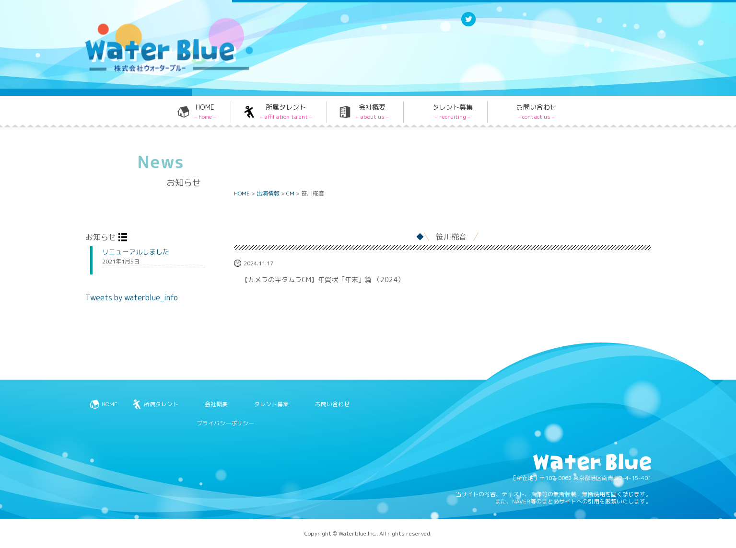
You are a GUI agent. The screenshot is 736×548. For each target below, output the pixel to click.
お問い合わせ (536, 112)
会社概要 (372, 112)
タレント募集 (452, 112)
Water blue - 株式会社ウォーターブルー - (156, 70)
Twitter (468, 25)
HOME (205, 112)
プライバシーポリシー (225, 423)
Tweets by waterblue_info (131, 297)
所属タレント (286, 112)
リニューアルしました (135, 252)
